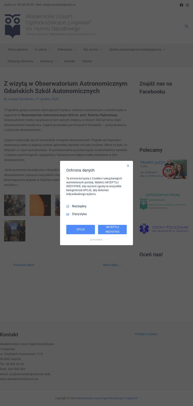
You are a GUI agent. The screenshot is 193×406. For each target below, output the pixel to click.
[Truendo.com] (96, 239)
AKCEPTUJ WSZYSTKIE (112, 229)
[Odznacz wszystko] (128, 166)
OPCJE (80, 229)
